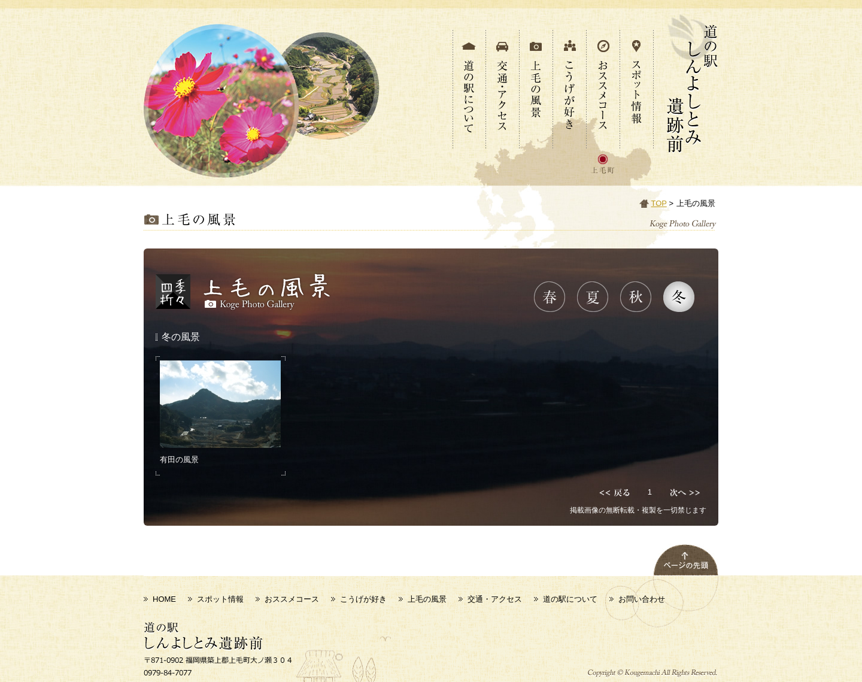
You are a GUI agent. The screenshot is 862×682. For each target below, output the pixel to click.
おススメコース (292, 599)
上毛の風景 (427, 599)
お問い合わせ (641, 599)
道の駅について (570, 599)
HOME (164, 599)
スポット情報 (220, 599)
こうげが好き (363, 599)
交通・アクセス (495, 599)
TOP (659, 203)
